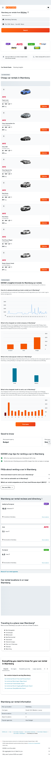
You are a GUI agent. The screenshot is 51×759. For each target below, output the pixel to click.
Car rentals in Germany (30, 731)
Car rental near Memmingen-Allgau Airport (16, 681)
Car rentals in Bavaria (42, 731)
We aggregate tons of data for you (26, 751)
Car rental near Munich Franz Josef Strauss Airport (17, 679)
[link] (25, 424)
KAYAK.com (4, 731)
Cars (10, 731)
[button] (3, 7)
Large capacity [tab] (37, 669)
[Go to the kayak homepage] (11, 8)
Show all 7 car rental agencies (9, 571)
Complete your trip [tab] (24, 669)
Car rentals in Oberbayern (19, 733)
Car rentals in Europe (18, 731)
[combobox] (6, 15)
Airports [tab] (6, 669)
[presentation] (28, 12)
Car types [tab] (13, 669)
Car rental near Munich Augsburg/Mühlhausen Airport (19, 686)
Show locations (45, 517)
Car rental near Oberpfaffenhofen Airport (15, 688)
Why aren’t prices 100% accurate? (26, 754)
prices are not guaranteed (34, 743)
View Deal (44, 106)
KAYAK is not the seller (26, 748)
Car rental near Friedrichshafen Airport (14, 683)
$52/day (24, 12)
